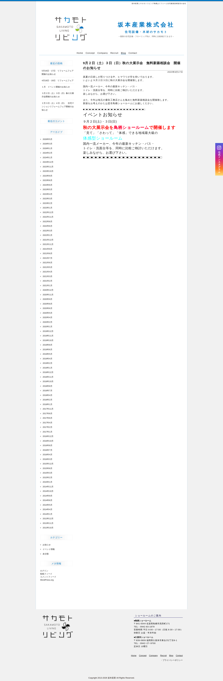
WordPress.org (46, 580)
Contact (179, 655)
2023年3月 (47, 198)
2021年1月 (47, 285)
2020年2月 (47, 322)
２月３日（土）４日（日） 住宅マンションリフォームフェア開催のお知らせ (58, 106)
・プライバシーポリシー (172, 660)
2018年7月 (47, 390)
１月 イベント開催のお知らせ (56, 87)
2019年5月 (47, 354)
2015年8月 (47, 468)
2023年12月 (48, 162)
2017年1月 (47, 432)
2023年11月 (48, 166)
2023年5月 (47, 189)
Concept (142, 655)
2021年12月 (48, 240)
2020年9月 (47, 299)
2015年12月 (48, 464)
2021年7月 (47, 258)
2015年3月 (47, 473)
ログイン (44, 571)
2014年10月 (48, 491)
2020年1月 (47, 326)
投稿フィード (46, 574)
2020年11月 (48, 294)
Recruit (163, 655)
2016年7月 (47, 450)
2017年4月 (47, 422)
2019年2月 (47, 363)
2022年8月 (47, 221)
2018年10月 (48, 381)
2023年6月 (47, 185)
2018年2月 (47, 400)
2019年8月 (47, 345)
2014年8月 (47, 500)
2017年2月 (47, 427)
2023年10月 (48, 171)
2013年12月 (48, 518)
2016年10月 (48, 441)
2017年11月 (48, 409)
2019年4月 (47, 358)
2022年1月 (47, 235)
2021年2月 (47, 281)
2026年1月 (47, 148)
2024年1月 (47, 157)
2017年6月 (47, 418)
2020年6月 (47, 308)
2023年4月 (47, 194)
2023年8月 (47, 180)
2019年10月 (48, 340)
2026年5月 (47, 139)
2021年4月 (47, 272)
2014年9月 (47, 496)
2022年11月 (48, 217)
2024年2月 (47, 153)
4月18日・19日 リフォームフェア (57, 80)
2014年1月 (47, 514)
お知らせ (47, 545)
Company (153, 655)
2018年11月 (48, 377)
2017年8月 (47, 413)
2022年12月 (48, 212)
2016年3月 (47, 459)
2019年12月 (48, 331)
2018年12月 (48, 372)
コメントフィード (48, 577)
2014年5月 (47, 505)
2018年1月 (47, 404)
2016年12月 (48, 436)
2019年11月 (48, 336)
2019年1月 (47, 368)
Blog (171, 655)
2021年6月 (47, 262)
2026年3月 (47, 144)
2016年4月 (47, 454)
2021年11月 (48, 244)
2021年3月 (47, 276)
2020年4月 (47, 317)
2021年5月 (47, 267)
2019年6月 (47, 349)
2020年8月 (47, 304)
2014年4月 (47, 509)
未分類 (46, 554)
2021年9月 (47, 249)
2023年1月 (47, 208)
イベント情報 (49, 549)
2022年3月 (47, 230)
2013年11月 (48, 523)
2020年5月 (47, 313)
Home (133, 655)
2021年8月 (47, 253)
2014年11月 (48, 486)
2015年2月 (47, 477)
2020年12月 (48, 290)
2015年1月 (47, 482)
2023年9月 (47, 176)
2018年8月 (47, 386)
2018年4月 (47, 395)
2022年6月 (47, 226)
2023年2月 (47, 203)
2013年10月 (48, 528)
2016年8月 (47, 445)
